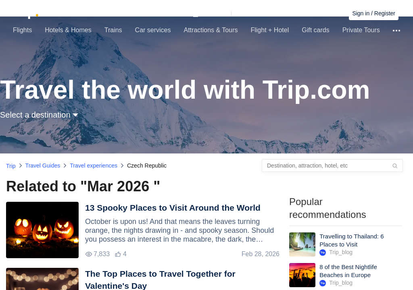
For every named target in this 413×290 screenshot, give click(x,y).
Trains (113, 30)
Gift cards (315, 30)
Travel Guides (42, 165)
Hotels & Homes (68, 30)
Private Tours (361, 30)
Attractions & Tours (211, 30)
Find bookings (325, 13)
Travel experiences (93, 165)
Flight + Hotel (269, 30)
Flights (22, 30)
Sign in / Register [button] (373, 13)
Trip (11, 166)
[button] (233, 13)
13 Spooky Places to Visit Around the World (173, 207)
